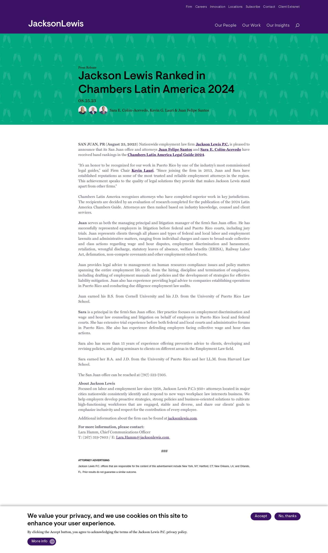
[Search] (295, 26)
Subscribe (253, 7)
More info (39, 541)
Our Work (251, 25)
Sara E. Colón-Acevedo (129, 110)
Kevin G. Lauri (162, 110)
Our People (225, 25)
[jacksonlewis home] (55, 22)
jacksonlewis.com (182, 418)
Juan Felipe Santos (193, 110)
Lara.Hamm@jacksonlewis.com (143, 437)
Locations (235, 7)
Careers (201, 7)
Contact (269, 7)
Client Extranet (289, 7)
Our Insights (278, 25)
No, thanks (287, 516)
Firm (189, 7)
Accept (261, 516)
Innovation (217, 7)
